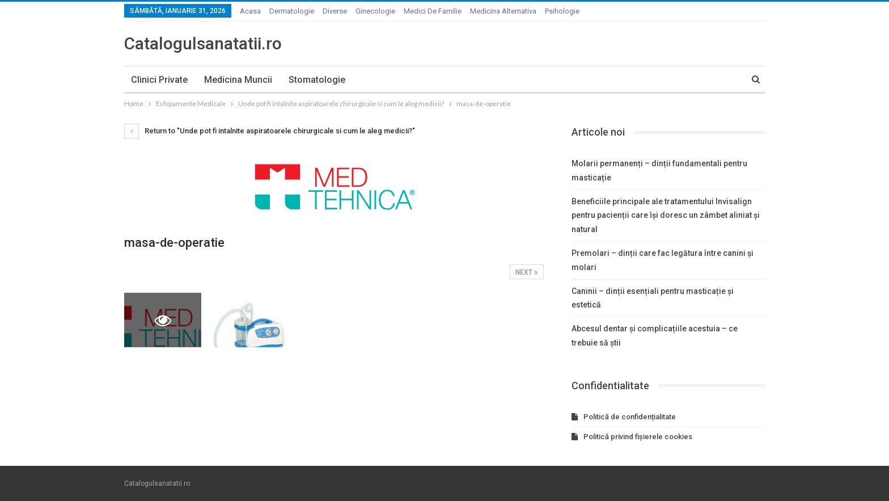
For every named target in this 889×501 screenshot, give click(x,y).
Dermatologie (291, 11)
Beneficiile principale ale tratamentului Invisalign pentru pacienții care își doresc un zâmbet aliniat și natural (666, 215)
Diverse (335, 11)
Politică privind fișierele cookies (637, 436)
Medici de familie (433, 11)
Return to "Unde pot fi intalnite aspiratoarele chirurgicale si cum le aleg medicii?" (269, 131)
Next (526, 272)
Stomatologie (317, 79)
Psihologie (562, 11)
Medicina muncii (238, 79)
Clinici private (159, 79)
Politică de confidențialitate (629, 416)
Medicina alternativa (503, 11)
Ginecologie (375, 11)
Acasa (250, 11)
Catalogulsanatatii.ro (203, 43)
